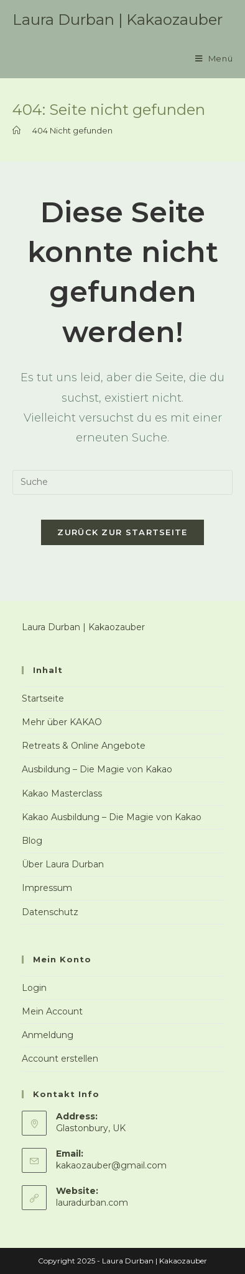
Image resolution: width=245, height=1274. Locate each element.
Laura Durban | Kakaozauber (117, 20)
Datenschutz (50, 912)
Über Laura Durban (63, 864)
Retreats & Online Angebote (84, 745)
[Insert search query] (122, 482)
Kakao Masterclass (62, 793)
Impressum (47, 887)
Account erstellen (60, 1058)
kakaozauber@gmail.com (111, 1165)
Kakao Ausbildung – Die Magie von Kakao (111, 817)
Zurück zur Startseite (122, 532)
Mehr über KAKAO (62, 722)
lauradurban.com (92, 1202)
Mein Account (52, 1011)
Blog (32, 840)
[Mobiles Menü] (214, 58)
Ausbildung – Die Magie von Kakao (97, 769)
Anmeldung (47, 1035)
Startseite (43, 698)
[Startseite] (16, 130)
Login (34, 987)
